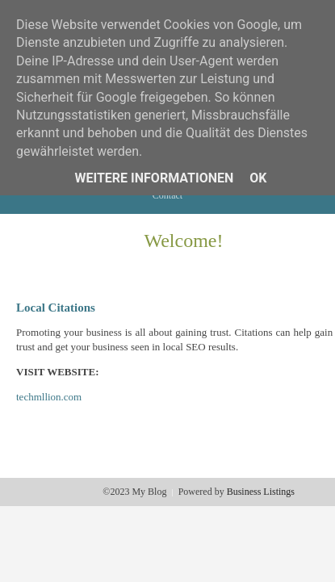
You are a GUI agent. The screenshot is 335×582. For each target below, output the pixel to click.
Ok (257, 178)
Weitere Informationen (154, 178)
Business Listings (261, 491)
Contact (167, 195)
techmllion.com (49, 397)
